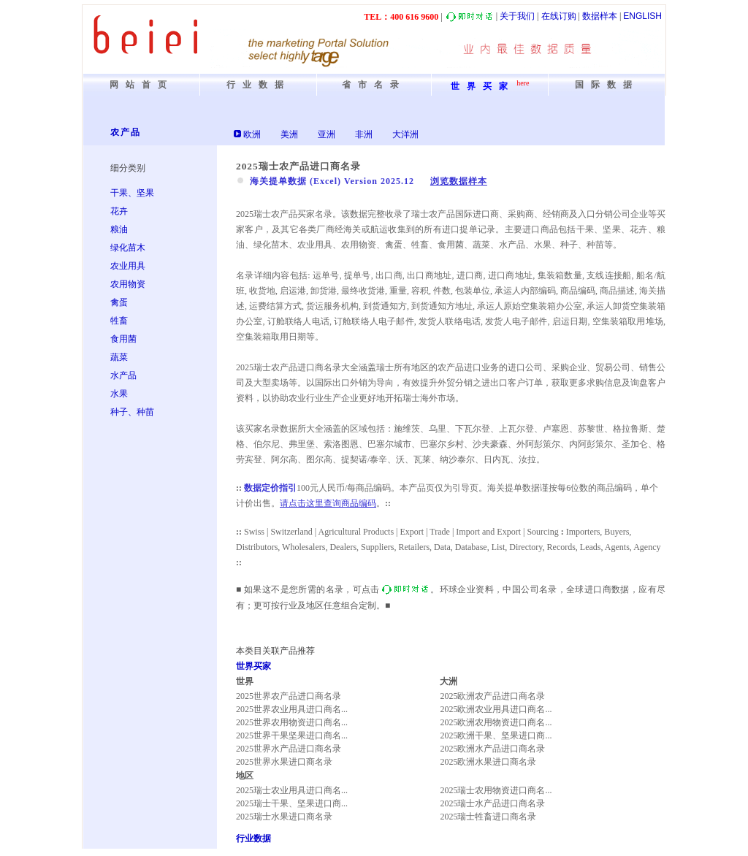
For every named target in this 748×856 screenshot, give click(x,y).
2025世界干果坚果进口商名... (292, 735)
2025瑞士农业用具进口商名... (292, 790)
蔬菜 (119, 357)
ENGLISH (642, 16)
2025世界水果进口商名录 (284, 762)
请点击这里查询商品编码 (328, 503)
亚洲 (326, 134)
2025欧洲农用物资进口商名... (496, 722)
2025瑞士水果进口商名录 (284, 816)
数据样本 (599, 16)
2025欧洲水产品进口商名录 (492, 749)
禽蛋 (119, 302)
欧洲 (252, 134)
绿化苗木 (127, 247)
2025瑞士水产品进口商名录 (492, 803)
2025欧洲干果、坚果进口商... (496, 735)
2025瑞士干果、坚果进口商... (292, 803)
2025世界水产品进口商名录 (288, 749)
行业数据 (253, 838)
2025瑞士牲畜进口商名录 (488, 816)
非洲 (364, 134)
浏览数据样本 (458, 181)
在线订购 (558, 16)
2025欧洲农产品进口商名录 (492, 696)
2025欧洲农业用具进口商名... (496, 709)
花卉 (119, 211)
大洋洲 (405, 134)
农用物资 (127, 284)
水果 (119, 394)
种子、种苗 (132, 412)
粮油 (119, 229)
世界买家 (253, 666)
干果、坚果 (132, 193)
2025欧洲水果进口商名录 (488, 762)
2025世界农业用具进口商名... (292, 709)
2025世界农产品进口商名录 (288, 696)
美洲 (289, 134)
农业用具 (127, 266)
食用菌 (123, 339)
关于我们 (517, 16)
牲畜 (119, 321)
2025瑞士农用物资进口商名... (496, 790)
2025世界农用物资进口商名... (292, 722)
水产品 (123, 375)
